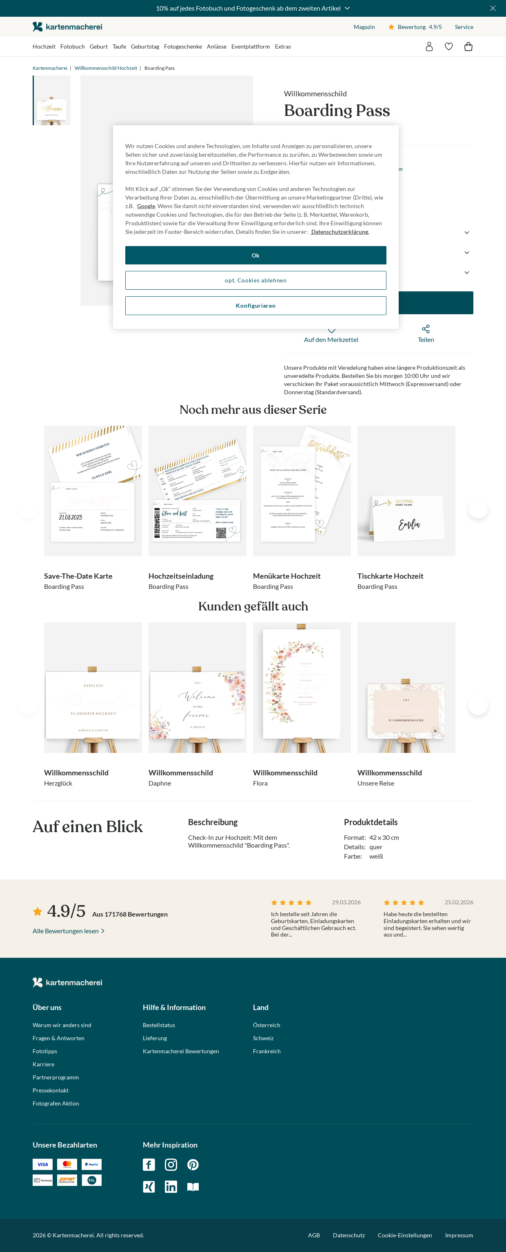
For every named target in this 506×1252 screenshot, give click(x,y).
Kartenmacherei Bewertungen (181, 1051)
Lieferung (155, 1038)
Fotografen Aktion (56, 1103)
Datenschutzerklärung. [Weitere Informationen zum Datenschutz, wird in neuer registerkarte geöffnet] (339, 231)
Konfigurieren (255, 305)
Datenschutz (349, 1235)
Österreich (266, 1025)
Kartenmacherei (50, 68)
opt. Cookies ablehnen (256, 280)
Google (146, 205)
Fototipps (45, 1051)
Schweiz (263, 1038)
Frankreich (267, 1051)
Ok (256, 255)
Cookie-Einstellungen (405, 1235)
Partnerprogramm (56, 1077)
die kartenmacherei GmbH (67, 27)
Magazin (364, 26)
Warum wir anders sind (62, 1025)
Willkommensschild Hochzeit (106, 68)
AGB (314, 1235)
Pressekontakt (51, 1090)
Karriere (43, 1064)
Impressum (459, 1235)
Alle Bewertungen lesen (66, 931)
